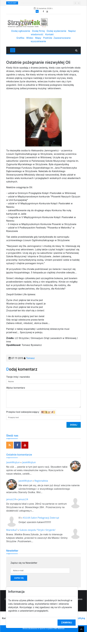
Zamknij (66, 622)
